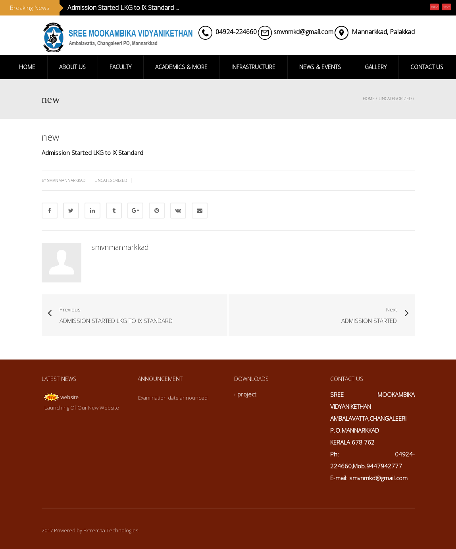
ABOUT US (72, 67)
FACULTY (120, 67)
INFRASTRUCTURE (253, 67)
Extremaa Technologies (110, 530)
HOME (27, 67)
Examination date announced (173, 397)
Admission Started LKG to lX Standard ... (123, 7)
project (246, 394)
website (69, 397)
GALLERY (376, 67)
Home (369, 98)
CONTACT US (426, 67)
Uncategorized (395, 98)
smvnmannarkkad (120, 247)
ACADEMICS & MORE (181, 67)
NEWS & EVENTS (320, 67)
